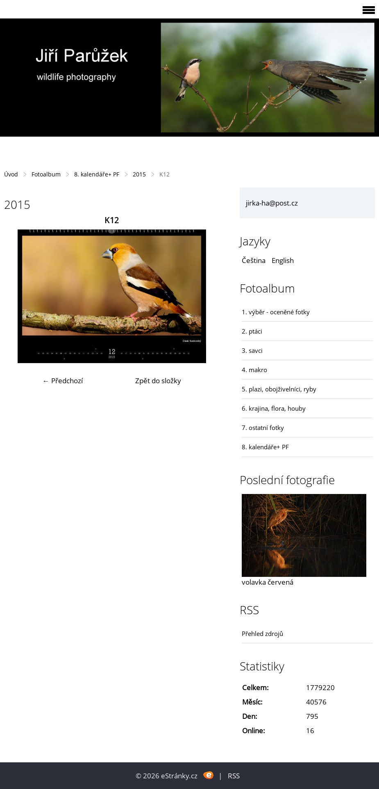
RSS (234, 775)
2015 (139, 174)
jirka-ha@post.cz (272, 203)
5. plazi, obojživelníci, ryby (279, 389)
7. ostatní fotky (263, 427)
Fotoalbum (46, 174)
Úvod (11, 174)
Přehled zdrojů (262, 633)
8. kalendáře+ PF (96, 174)
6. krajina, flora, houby (274, 408)
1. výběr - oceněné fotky (276, 312)
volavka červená (267, 582)
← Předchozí (63, 380)
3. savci (252, 350)
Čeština (254, 260)
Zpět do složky (158, 380)
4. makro (254, 370)
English (283, 260)
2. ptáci (252, 331)
